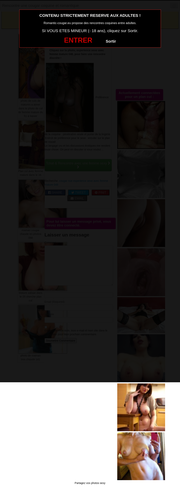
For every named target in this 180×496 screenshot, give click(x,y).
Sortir (111, 41)
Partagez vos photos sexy (90, 483)
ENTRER (78, 40)
